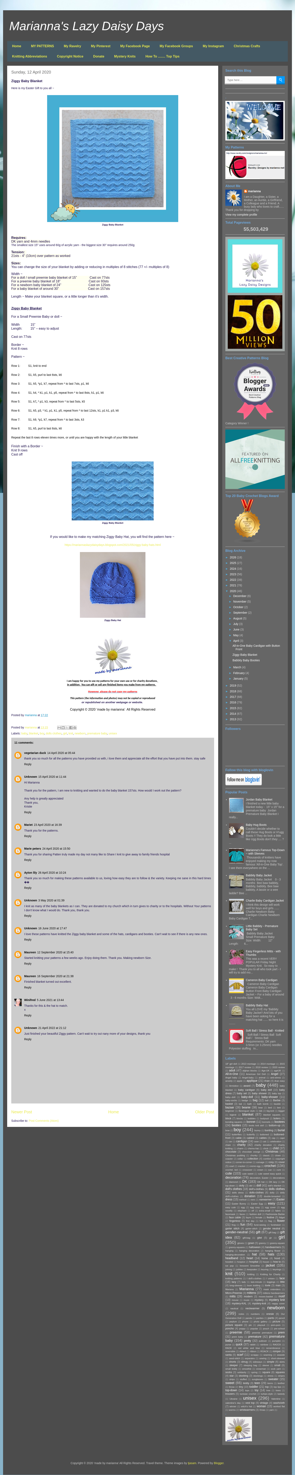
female (258, 1217)
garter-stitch (251, 1228)
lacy (234, 1282)
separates (250, 1358)
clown (278, 1155)
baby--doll (230, 1097)
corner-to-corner (244, 1162)
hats (271, 1254)
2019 (233, 685)
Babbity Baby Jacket (259, 875)
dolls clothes (53, 733)
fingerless (234, 1221)
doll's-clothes (256, 1189)
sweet (229, 1383)
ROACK (264, 1351)
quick (239, 1344)
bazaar (229, 1107)
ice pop (229, 1265)
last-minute (256, 1282)
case (256, 1141)
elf (253, 1210)
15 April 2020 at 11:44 (52, 776)
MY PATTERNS (42, 46)
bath (249, 1104)
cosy (271, 1162)
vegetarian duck (35, 753)
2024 (233, 568)
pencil (282, 1318)
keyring (265, 1269)
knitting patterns (233, 1278)
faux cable (235, 1217)
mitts (233, 1296)
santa (228, 1354)
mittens (251, 1292)
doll (258, 1185)
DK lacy (273, 1182)
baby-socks (231, 1100)
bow (227, 1130)
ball (266, 1100)
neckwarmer (252, 1308)
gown (251, 1243)
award (246, 1085)
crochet (270, 1166)
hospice (241, 1262)
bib (260, 1111)
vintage (264, 1402)
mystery (258, 1300)
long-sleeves (235, 1285)
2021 (233, 585)
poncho (229, 1328)
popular (254, 1328)
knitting (250, 1274)
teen (257, 1383)
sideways (257, 1362)
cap (273, 1138)
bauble (277, 1104)
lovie (267, 1285)
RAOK (228, 1348)
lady (244, 1282)
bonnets (266, 1122)
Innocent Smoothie (250, 1265)
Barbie (276, 1100)
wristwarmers (247, 1409)
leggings (271, 1282)
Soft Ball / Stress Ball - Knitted (265, 1030)
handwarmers (273, 1247)
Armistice (234, 1086)
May (236, 635)
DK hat (260, 1182)
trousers (230, 1393)
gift (258, 1232)
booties (236, 1125)
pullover (263, 1341)
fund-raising (260, 1225)
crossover (247, 1170)
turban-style (267, 1394)
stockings (258, 1376)
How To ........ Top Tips (162, 56)
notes (241, 1314)
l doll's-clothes (254, 1278)
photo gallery (260, 1321)
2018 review (261, 1067)
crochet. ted (231, 1170)
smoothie (246, 1369)
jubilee (239, 1269)
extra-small (264, 1210)
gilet (259, 1237)
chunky (254, 1155)
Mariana (229, 1289)
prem (281, 1332)
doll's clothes (233, 1189)
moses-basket (266, 1296)
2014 (233, 713)
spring (254, 1372)
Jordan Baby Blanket (259, 799)
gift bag (272, 1232)
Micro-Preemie (233, 1293)
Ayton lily (30, 872)
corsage (260, 1162)
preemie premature (262, 1332)
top (267, 1386)
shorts (232, 1361)
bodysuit (264, 1118)
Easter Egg (257, 1203)
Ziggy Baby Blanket (245, 654)
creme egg (255, 1166)
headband (231, 1258)
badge (245, 1100)
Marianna (246, 1289)
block (228, 1118)
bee (279, 1107)
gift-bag (246, 1238)
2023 (233, 574)
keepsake (252, 1269)
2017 (233, 696)
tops (247, 1390)
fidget (282, 1217)
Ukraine (234, 1399)
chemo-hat (253, 1148)
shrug (244, 1361)
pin (250, 1325)
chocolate (230, 1151)
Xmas (262, 1410)
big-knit (270, 1111)
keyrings (277, 1269)
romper (277, 1351)
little (282, 1282)
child (276, 1148)
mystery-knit (259, 1303)
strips (232, 1379)
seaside (281, 1355)
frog (234, 1225)
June (236, 629)
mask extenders (271, 1289)
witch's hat (246, 1406)
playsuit (261, 1325)
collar (240, 1158)
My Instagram (213, 46)
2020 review (278, 1067)
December (240, 596)
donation (249, 1196)
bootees (280, 1121)
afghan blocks (250, 1070)
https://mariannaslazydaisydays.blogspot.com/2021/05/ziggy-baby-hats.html (113, 545)
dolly (272, 1192)
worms (232, 1410)
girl (65, 733)
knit (71, 733)
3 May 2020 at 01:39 (51, 900)
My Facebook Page (135, 46)
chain (228, 1145)
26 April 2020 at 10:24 (52, 872)
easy (271, 1203)
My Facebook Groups (176, 46)
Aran (267, 1080)
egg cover (270, 1207)
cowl (231, 1166)
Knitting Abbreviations (29, 56)
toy (257, 1390)
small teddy (231, 1369)
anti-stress (275, 1077)
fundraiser (276, 1225)
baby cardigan (246, 1089)
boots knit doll (256, 1125)
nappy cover (278, 1303)
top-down (231, 1390)
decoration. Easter (259, 1178)
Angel (274, 1074)
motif (282, 1296)
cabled (250, 1138)
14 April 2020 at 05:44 (61, 753)
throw (232, 1387)
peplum (233, 1321)
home (265, 1258)
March (237, 667)
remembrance (273, 1348)
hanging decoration (249, 1250)
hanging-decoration (235, 1254)
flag (270, 1221)
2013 (233, 719)
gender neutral (271, 1228)
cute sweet (248, 1173)
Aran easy (279, 1081)
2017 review (245, 1067)
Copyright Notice (70, 56)
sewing (263, 1358)
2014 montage (267, 1064)
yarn (271, 1410)
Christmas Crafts (247, 46)
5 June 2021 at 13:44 (50, 1000)
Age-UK (265, 1070)
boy (42, 733)
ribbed (242, 1351)
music (247, 1300)
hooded (229, 1262)
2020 (233, 591)
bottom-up (274, 1125)
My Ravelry (72, 46)
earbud (242, 1199)
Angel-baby (248, 1077)
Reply (28, 764)
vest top (250, 1402)
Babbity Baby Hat (257, 1005)
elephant (242, 1210)
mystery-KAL (239, 1303)
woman (261, 1406)
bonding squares (233, 1122)
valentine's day (233, 1403)
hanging (229, 1250)
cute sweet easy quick (269, 1173)
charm (240, 1148)
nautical (234, 1308)
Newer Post (21, 1112)
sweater (273, 1379)
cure (279, 1170)
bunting (269, 1130)
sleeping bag (250, 1365)
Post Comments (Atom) (44, 1120)
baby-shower (270, 1097)
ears (253, 1199)
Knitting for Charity (270, 1274)
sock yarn (276, 1369)
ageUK (277, 1070)
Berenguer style (247, 1111)
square (266, 1372)
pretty (247, 1340)
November (240, 601)
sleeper (233, 1365)
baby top (276, 1093)
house (266, 1262)
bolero (277, 1118)
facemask (230, 1214)
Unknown (30, 776)
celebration (275, 1141)
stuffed (243, 1379)
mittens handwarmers (274, 1293)
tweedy (281, 1394)
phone (245, 1321)
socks (228, 1372)
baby (24, 733)
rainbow (264, 1344)
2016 (233, 702)
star (231, 1375)
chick (265, 1148)
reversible (230, 1351)
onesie (270, 1314)
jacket (270, 1265)
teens (270, 1383)
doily (241, 1185)
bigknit (233, 1115)
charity (241, 1144)
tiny (241, 1386)
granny (262, 1243)
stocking (243, 1375)
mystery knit (277, 1299)
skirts (282, 1362)
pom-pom (275, 1325)
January (238, 678)
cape (282, 1138)
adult (232, 1070)
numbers (255, 1314)
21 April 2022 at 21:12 (52, 1028)
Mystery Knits (125, 56)
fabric (278, 1210)
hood (277, 1258)
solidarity (241, 1372)
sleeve (265, 1365)
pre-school (279, 1328)
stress (270, 1376)
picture (276, 1321)
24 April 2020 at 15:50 (56, 848)
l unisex (271, 1278)
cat (264, 1141)
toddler (253, 1386)
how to (277, 1261)
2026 (233, 557)
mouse (235, 1300)
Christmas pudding (235, 1155)
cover (281, 1162)
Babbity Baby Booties (246, 660)
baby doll (266, 1089)
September (240, 612)
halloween (255, 1247)
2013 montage (248, 1064)
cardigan (241, 1141)
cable (238, 1138)
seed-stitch (234, 1358)
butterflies (237, 1134)
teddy (246, 1383)
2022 (233, 579)
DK (244, 1182)
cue (270, 1170)
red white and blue (249, 1348)
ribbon (253, 1351)
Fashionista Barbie (275, 1214)
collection (252, 1158)
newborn (80, 733)
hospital (253, 1261)
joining (228, 1269)
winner (233, 1406)
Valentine (276, 1399)
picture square (234, 1325)
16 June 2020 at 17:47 (52, 928)
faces (242, 1214)
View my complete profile (241, 214)
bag (255, 1100)
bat (240, 1104)
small (277, 1365)
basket (229, 1103)
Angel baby (231, 1077)
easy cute (230, 1207)
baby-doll (247, 1097)
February (239, 673)
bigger (281, 1111)
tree (268, 1390)
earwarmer (265, 1199)
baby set (242, 1093)
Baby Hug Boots (256, 824)
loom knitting (253, 1285)
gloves (240, 1243)
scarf (240, 1354)
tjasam (192, 1463)
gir (270, 1238)
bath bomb (263, 1104)
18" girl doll (231, 1064)
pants (271, 1318)
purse (228, 1344)
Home (16, 46)
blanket (33, 733)
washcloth (279, 1402)
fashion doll (255, 1214)
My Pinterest (100, 46)
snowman (261, 1369)
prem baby (237, 1337)
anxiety (229, 1081)
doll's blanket (274, 1185)
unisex (113, 733)
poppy (242, 1328)
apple (239, 1081)
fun (242, 1224)
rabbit (252, 1344)
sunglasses (257, 1379)
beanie (246, 1107)
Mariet (28, 824)
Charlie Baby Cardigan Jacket (265, 900)
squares (280, 1372)
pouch (266, 1328)
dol (250, 1185)
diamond (233, 1182)
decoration (233, 1177)
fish (261, 1221)
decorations (279, 1178)
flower (281, 1220)
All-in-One (231, 1074)
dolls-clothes (256, 1192)
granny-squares (237, 1247)
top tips (277, 1387)
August (238, 618)
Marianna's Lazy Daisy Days (86, 26)
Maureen (30, 952)
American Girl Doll (256, 1074)
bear (260, 1107)
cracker (241, 1166)
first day (250, 1221)
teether (281, 1383)
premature (254, 1336)
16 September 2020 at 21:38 (55, 976)
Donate (98, 56)
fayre (248, 1217)
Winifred (30, 1000)
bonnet (251, 1121)
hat (254, 1254)
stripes (281, 1376)
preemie (236, 1332)
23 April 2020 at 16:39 (48, 824)
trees (278, 1390)
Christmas (272, 1151)
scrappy (255, 1355)
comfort (267, 1158)
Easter (281, 1199)
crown (260, 1170)
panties (259, 1318)
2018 (233, 691)
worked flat (279, 1406)
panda (249, 1318)
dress (228, 1199)
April (236, 640)
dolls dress (238, 1192)
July (236, 624)
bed (270, 1107)
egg (243, 1207)
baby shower (259, 1093)
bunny (257, 1130)
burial (281, 1130)
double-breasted (272, 1196)
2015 (233, 708)
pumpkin (276, 1341)
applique (252, 1080)
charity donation (263, 1145)
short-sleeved (278, 1358)
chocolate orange (251, 1152)
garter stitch (232, 1228)
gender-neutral (236, 1232)
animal (262, 1077)
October (238, 607)
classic (266, 1155)
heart (249, 1258)
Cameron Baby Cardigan (261, 980)
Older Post (204, 1112)
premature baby (97, 733)
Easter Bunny (239, 1203)
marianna (254, 191)
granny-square (277, 1243)
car (230, 1141)
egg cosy (255, 1207)
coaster (229, 1158)
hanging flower (272, 1250)
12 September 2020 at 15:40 (55, 952)
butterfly (251, 1134)
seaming (267, 1355)
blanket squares (271, 1115)
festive (270, 1217)
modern (248, 1296)
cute (228, 1173)
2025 (233, 563)
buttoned (264, 1134)
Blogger (219, 1463)
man (278, 1285)
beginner (229, 1111)
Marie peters (32, 848)
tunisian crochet (248, 1394)
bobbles (252, 1118)
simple (270, 1361)
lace (282, 1278)
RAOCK (277, 1344)
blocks (239, 1118)
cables (263, 1138)
